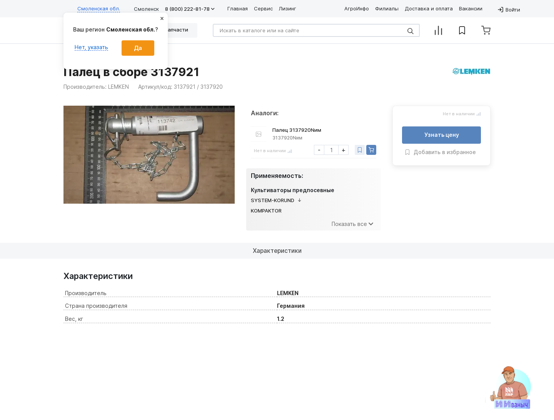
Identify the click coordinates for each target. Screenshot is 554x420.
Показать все (352, 224)
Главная (237, 8)
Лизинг (287, 8)
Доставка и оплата (429, 8)
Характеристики (277, 250)
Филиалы (387, 8)
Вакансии (470, 8)
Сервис (263, 8)
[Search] (316, 30)
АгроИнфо (356, 8)
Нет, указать (91, 47)
